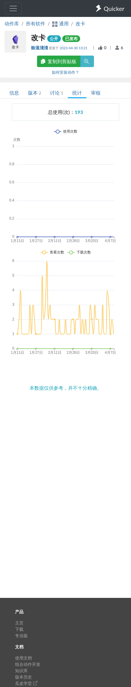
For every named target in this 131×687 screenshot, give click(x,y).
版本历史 (23, 676)
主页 (19, 622)
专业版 (21, 635)
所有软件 (35, 23)
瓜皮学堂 (26, 683)
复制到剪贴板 (58, 61)
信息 (14, 92)
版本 (34, 92)
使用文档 (23, 657)
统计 (77, 92)
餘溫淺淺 (40, 47)
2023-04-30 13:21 (74, 48)
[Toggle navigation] (13, 8)
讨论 (56, 92)
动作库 (12, 23)
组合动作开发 (27, 664)
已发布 (71, 38)
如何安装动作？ (65, 72)
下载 (19, 629)
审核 (96, 92)
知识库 (21, 670)
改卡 (80, 23)
